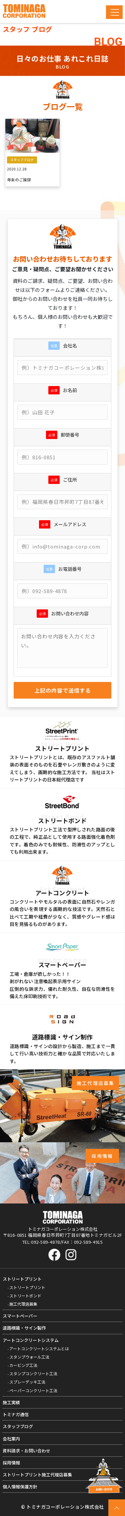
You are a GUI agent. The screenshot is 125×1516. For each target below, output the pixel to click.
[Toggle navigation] (114, 12)
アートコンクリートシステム (31, 1340)
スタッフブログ (18, 1426)
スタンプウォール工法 (29, 1357)
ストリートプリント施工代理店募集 (37, 1474)
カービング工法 (23, 1365)
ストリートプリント (22, 1279)
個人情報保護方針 (20, 1486)
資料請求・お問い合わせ (26, 1450)
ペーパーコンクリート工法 (33, 1390)
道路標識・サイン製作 (24, 1328)
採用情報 (11, 1462)
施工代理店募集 (23, 1304)
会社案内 (11, 1438)
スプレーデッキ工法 (27, 1382)
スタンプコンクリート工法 (33, 1373)
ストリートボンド (25, 1295)
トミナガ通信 (16, 1414)
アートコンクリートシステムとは (39, 1348)
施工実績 (11, 1402)
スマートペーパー (20, 1316)
